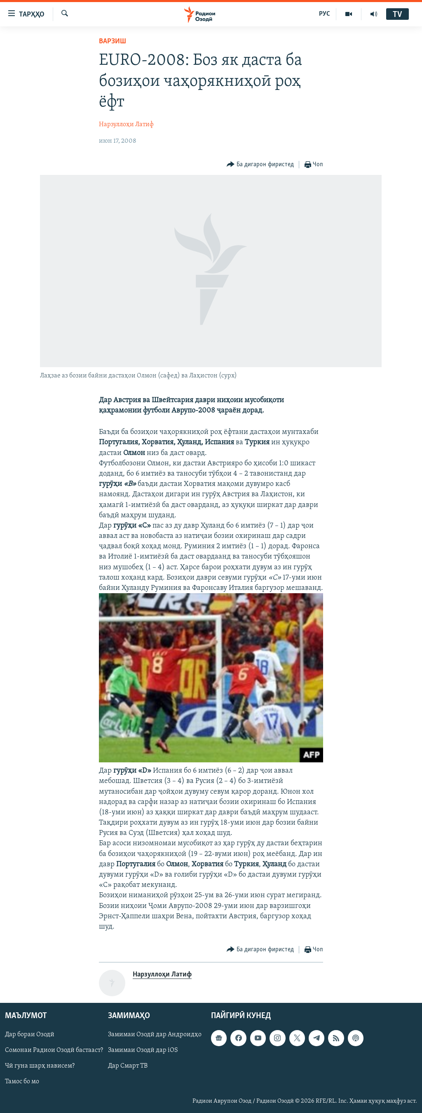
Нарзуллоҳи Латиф (126, 124)
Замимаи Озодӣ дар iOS (143, 1050)
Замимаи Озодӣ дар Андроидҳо (155, 1035)
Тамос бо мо (22, 1082)
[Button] (260, 164)
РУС (324, 14)
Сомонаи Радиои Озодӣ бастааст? (54, 1050)
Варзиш (112, 41)
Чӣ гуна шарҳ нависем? (40, 1066)
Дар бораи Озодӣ (29, 1035)
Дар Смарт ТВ (128, 1066)
